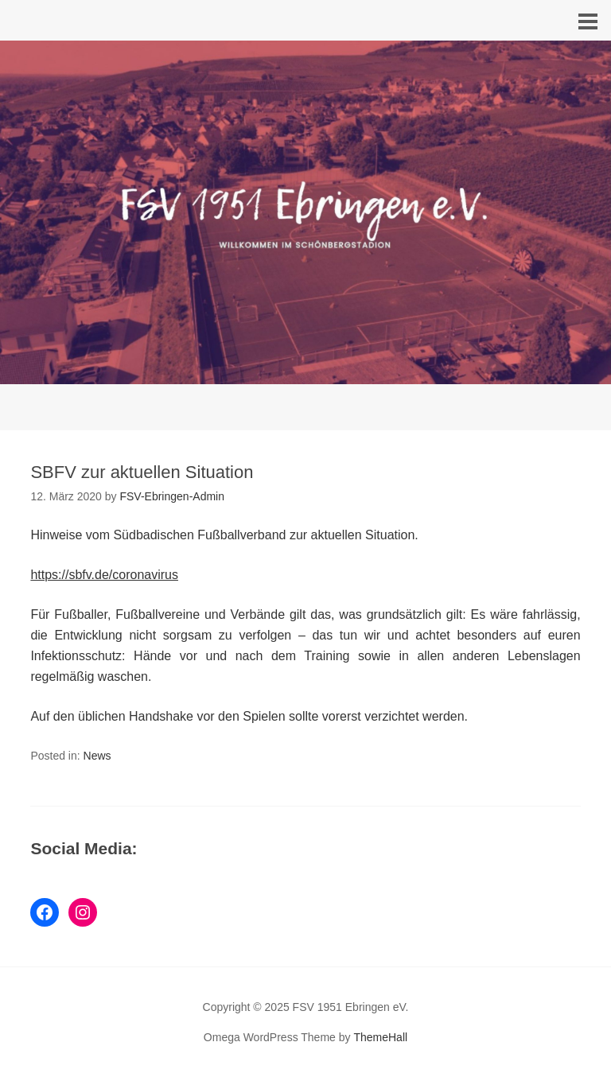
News (97, 755)
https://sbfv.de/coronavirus (104, 574)
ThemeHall (380, 1037)
